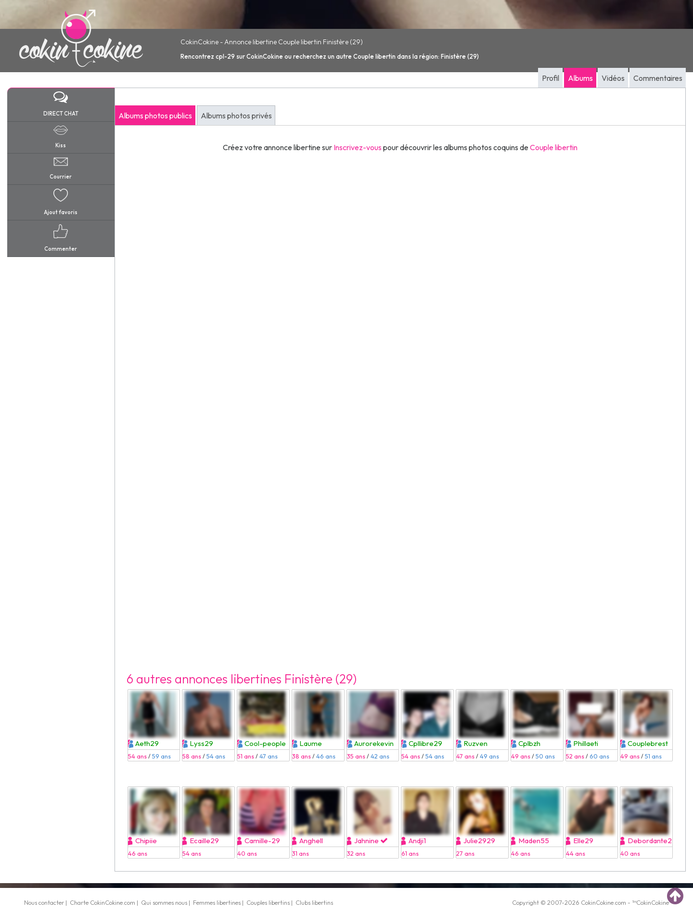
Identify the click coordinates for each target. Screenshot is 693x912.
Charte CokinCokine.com (102, 902)
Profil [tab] (550, 78)
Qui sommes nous (164, 902)
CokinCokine (597, 902)
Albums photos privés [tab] (236, 115)
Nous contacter (44, 902)
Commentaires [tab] (657, 78)
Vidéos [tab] (613, 78)
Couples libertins (268, 902)
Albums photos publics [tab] (155, 115)
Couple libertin (554, 147)
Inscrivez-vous (358, 147)
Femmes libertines (217, 902)
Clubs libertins (314, 902)
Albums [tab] (580, 78)
